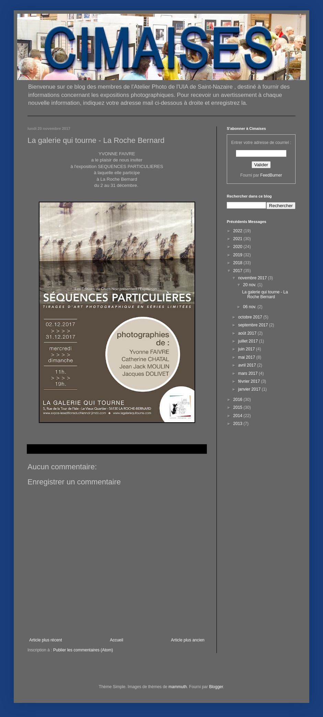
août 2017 (248, 333)
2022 (238, 230)
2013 (238, 423)
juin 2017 (247, 349)
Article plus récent (45, 640)
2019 (238, 255)
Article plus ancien (187, 640)
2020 (238, 246)
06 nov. (250, 306)
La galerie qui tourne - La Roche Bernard (265, 294)
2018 (238, 262)
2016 (238, 399)
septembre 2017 (253, 325)
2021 (238, 238)
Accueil (116, 640)
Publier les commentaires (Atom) (83, 650)
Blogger (216, 686)
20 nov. (250, 284)
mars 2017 (248, 373)
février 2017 (249, 381)
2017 (238, 270)
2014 (238, 415)
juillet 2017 (248, 341)
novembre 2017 (253, 278)
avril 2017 (247, 365)
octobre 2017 (250, 317)
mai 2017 (247, 357)
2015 (238, 407)
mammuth (177, 686)
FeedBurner (271, 175)
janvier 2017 (250, 389)
